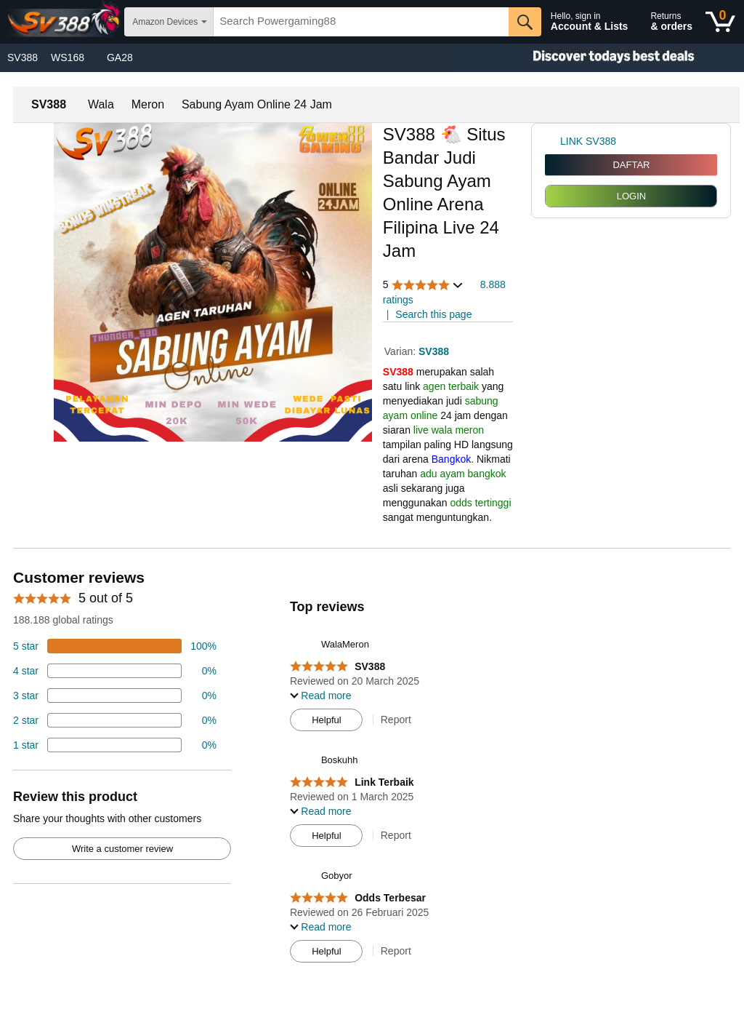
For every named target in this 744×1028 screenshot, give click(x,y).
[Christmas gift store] (598, 58)
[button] (423, 284)
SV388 (22, 57)
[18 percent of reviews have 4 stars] (115, 671)
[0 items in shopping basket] (720, 22)
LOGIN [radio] (631, 196)
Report (396, 719)
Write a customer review (122, 848)
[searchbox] (361, 22)
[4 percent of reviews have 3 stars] (115, 695)
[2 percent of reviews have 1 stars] (115, 745)
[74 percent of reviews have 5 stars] (115, 646)
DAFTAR (631, 164)
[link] (552, 141)
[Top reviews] (372, 770)
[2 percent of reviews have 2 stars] (115, 720)
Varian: (401, 351)
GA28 (120, 57)
